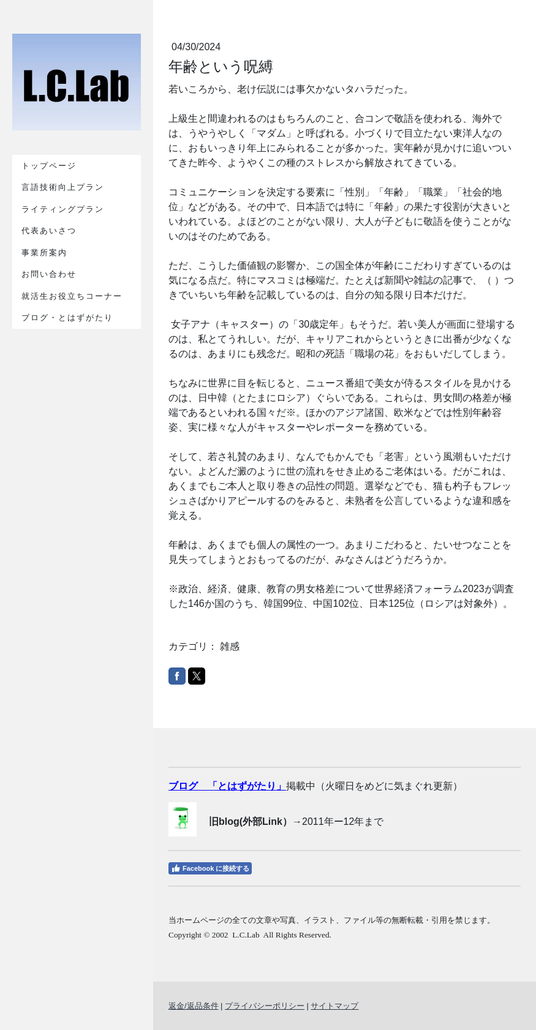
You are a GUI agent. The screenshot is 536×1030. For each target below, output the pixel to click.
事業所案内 (44, 252)
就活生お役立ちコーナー (72, 296)
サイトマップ (334, 1005)
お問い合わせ (49, 274)
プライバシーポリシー (264, 1005)
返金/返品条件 (193, 1005)
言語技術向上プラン (62, 187)
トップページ (49, 165)
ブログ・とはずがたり (67, 317)
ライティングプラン (62, 209)
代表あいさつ (49, 230)
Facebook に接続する (210, 868)
